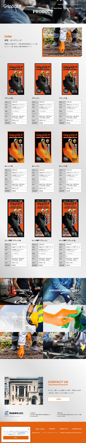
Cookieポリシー (11, 434)
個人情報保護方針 (21, 432)
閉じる (15, 437)
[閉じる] (28, 429)
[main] (15, 434)
